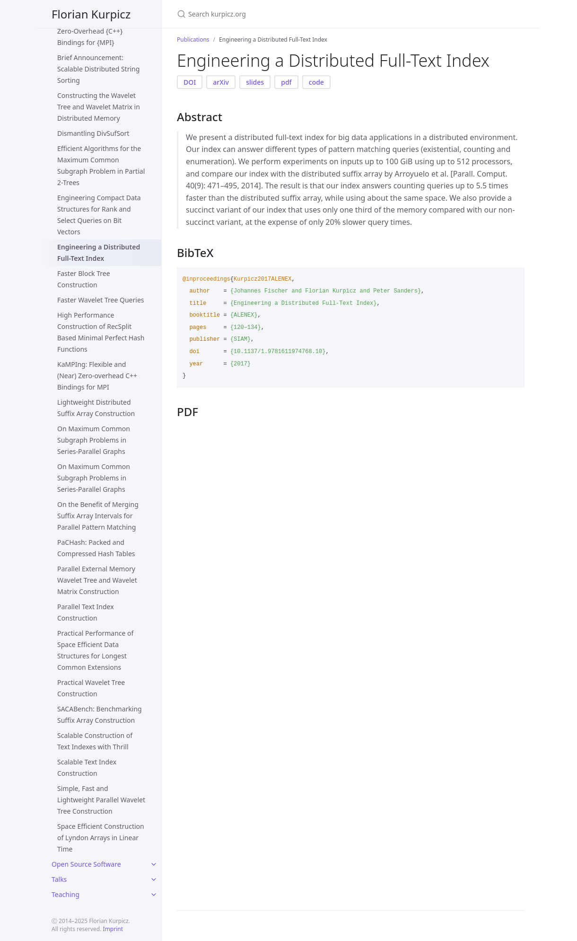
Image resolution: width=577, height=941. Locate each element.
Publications (193, 40)
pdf (286, 82)
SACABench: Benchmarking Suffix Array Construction (99, 714)
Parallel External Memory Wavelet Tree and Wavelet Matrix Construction (97, 580)
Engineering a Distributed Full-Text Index (98, 252)
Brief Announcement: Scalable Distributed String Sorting (98, 69)
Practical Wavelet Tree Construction (91, 688)
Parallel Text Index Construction (85, 612)
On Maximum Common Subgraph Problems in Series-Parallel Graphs (93, 440)
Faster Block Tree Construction (83, 279)
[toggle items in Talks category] (153, 879)
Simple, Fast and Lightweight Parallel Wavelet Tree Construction (101, 800)
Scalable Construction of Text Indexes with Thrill (94, 741)
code (316, 82)
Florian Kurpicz (91, 14)
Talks (59, 879)
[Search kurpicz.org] (288, 14)
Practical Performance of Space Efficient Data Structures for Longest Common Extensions (95, 650)
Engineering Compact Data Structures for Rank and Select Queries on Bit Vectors (99, 214)
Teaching (65, 894)
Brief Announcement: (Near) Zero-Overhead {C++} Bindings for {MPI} (100, 31)
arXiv (221, 82)
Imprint (113, 929)
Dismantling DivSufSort (93, 133)
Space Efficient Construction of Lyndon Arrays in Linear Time (100, 837)
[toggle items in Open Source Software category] (153, 864)
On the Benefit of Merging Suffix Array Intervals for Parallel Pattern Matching (98, 516)
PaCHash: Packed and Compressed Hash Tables (96, 548)
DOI (190, 82)
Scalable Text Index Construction (86, 767)
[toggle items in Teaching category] (153, 894)
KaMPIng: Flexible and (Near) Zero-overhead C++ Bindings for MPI (97, 375)
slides (255, 82)
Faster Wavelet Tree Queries (100, 299)
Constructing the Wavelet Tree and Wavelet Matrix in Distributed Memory (98, 107)
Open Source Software (86, 864)
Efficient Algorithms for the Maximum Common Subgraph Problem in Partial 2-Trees (101, 165)
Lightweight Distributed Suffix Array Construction (96, 408)
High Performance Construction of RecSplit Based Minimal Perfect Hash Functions (100, 332)
